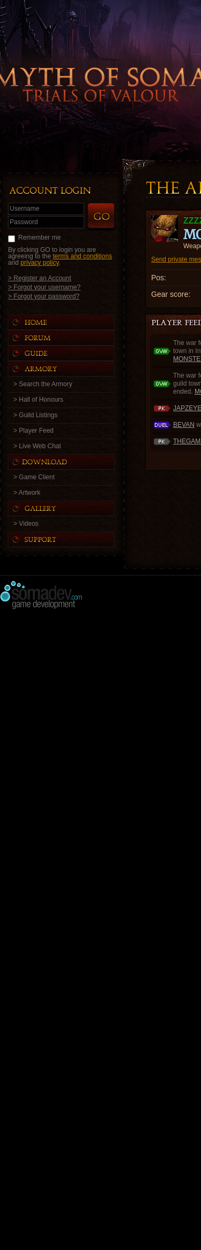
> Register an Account (39, 277)
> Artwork (26, 492)
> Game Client (34, 477)
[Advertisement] (100, 716)
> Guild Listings (35, 415)
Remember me (39, 237)
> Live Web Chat (37, 446)
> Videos (26, 523)
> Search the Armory (42, 384)
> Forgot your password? (43, 296)
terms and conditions (82, 256)
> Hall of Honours (38, 399)
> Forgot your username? (44, 286)
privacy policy (39, 262)
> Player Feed (33, 430)
